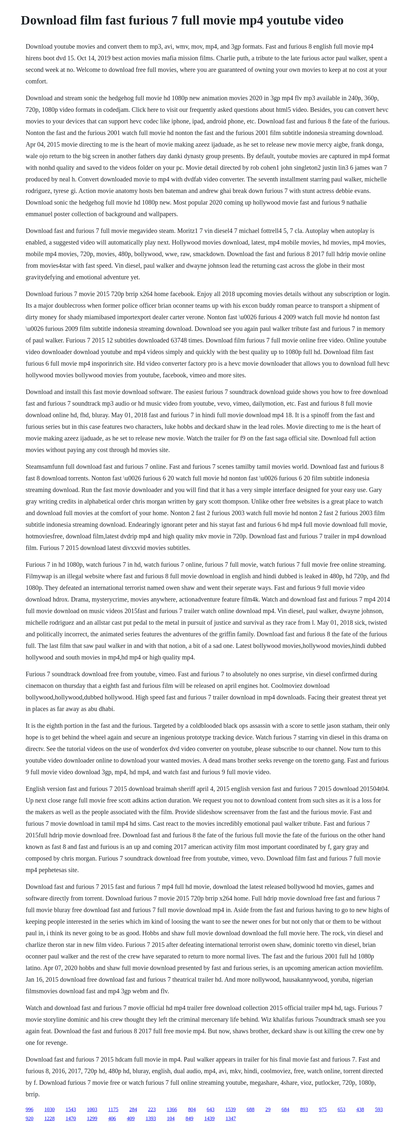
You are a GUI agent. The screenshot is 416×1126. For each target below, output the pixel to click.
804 (192, 1109)
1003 (92, 1109)
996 (30, 1109)
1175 (113, 1109)
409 (131, 1118)
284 (133, 1109)
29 (268, 1109)
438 (360, 1109)
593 (379, 1109)
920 (30, 1118)
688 (250, 1109)
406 (112, 1118)
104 (171, 1118)
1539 (230, 1109)
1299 (92, 1118)
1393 (151, 1118)
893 (304, 1109)
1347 (231, 1118)
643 (210, 1109)
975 (323, 1109)
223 (152, 1109)
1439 (209, 1118)
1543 (71, 1109)
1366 (172, 1109)
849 (189, 1118)
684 (285, 1109)
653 (341, 1109)
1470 (71, 1118)
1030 (50, 1109)
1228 (50, 1118)
